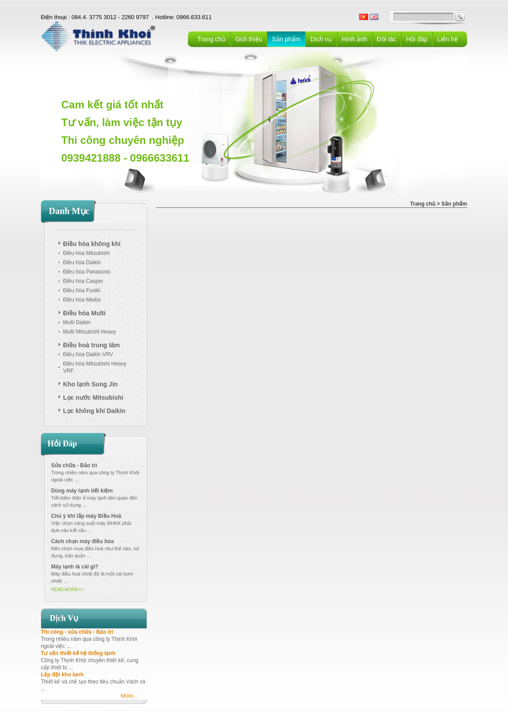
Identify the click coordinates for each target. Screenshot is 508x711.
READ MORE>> (67, 589)
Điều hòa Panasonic (87, 272)
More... (129, 696)
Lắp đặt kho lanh (62, 674)
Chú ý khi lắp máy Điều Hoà (86, 516)
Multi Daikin (77, 322)
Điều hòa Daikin (82, 262)
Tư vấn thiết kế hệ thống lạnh (78, 653)
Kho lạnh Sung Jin (90, 384)
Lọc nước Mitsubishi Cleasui (93, 398)
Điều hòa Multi (84, 313)
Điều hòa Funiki (81, 290)
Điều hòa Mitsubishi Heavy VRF (94, 367)
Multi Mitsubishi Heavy (89, 332)
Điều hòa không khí (91, 243)
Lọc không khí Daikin (94, 410)
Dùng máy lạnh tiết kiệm (82, 491)
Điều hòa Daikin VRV (88, 354)
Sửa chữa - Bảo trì (74, 465)
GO (460, 16)
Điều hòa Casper (83, 281)
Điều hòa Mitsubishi (86, 253)
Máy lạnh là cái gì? (74, 567)
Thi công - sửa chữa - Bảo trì (77, 632)
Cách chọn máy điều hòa (82, 541)
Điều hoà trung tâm (91, 345)
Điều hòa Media (81, 300)
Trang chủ (211, 39)
